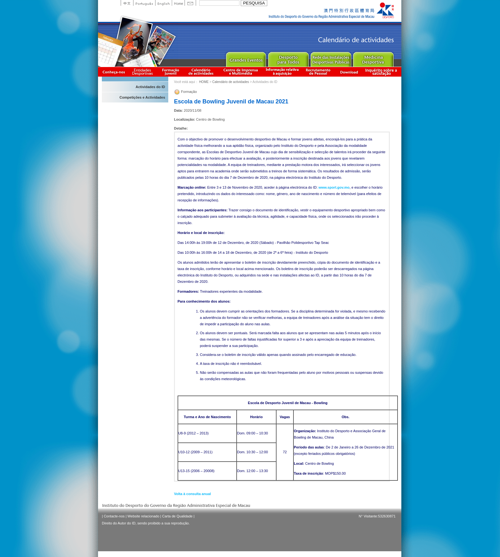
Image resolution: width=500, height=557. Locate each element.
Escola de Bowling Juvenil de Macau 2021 (231, 101)
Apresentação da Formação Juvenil (170, 72)
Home (178, 3)
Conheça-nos (113, 72)
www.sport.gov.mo (334, 187)
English (163, 3)
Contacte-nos (114, 516)
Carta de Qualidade (177, 516)
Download (349, 72)
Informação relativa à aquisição (282, 72)
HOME (203, 82)
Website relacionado (143, 516)
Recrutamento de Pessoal (318, 72)
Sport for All (288, 58)
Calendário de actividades (201, 72)
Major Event (245, 58)
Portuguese (144, 3)
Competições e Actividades (142, 97)
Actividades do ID (150, 87)
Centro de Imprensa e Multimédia (241, 72)
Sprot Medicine (373, 58)
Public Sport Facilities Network (330, 58)
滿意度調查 (382, 72)
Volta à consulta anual (192, 494)
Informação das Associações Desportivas (143, 72)
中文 (127, 3)
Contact (190, 3)
